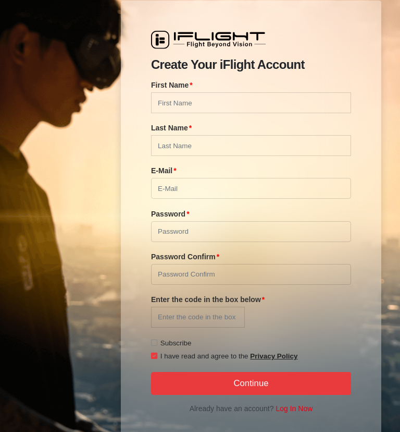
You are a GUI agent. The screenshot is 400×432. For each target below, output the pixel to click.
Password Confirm (183, 257)
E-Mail (161, 170)
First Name (170, 85)
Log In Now (294, 408)
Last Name (169, 128)
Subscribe (171, 343)
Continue (250, 383)
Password (168, 214)
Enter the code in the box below (206, 299)
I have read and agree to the (224, 356)
